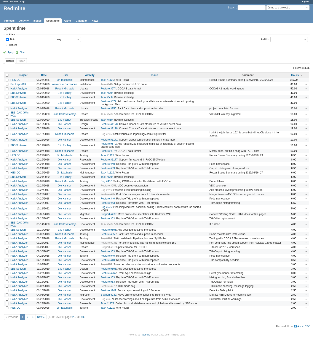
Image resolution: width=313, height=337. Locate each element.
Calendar (81, 20)
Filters (12, 34)
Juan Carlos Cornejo (64, 114)
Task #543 (107, 84)
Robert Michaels (64, 88)
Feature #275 (108, 286)
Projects (14, 1)
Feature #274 (108, 88)
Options (13, 45)
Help (22, 1)
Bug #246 (106, 189)
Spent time (52, 20)
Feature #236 (108, 242)
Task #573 (107, 114)
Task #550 (107, 92)
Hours (295, 75)
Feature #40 (108, 163)
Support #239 (108, 214)
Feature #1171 (109, 139)
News (95, 20)
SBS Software (18, 92)
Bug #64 (105, 299)
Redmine (145, 334)
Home (5, 1)
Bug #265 (106, 134)
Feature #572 (108, 101)
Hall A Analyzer (19, 88)
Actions (305, 80)
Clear (22, 52)
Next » (41, 317)
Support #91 (108, 247)
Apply (11, 52)
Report (21, 61)
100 (83, 317)
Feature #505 (108, 229)
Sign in (305, 1)
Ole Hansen (64, 124)
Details (10, 61)
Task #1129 (107, 79)
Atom (300, 326)
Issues (38, 20)
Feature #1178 (109, 124)
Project (23, 75)
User (66, 75)
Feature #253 (108, 185)
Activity (24, 20)
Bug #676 (106, 207)
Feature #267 (108, 273)
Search (232, 7)
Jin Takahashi (65, 79)
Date (12, 39)
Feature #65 (108, 194)
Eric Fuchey (64, 92)
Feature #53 (108, 168)
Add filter (265, 39)
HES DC (15, 79)
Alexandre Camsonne (64, 84)
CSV (307, 326)
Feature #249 (108, 290)
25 (73, 317)
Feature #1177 (109, 159)
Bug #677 (106, 264)
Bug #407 (106, 181)
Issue (154, 75)
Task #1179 (107, 303)
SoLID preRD (18, 84)
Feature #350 (108, 108)
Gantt (67, 20)
